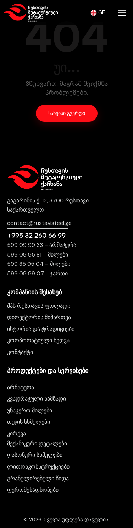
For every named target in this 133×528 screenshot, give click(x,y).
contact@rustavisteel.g (37, 223)
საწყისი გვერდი (66, 113)
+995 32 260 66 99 (36, 235)
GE (97, 12)
